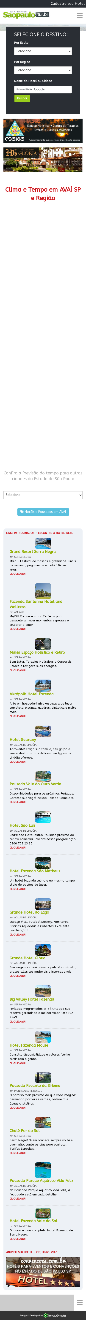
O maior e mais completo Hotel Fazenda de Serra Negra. (41, 1232)
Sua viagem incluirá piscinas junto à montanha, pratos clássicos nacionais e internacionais (43, 969)
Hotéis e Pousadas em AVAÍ (43, 512)
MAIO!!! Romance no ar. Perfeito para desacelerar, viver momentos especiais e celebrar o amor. (39, 620)
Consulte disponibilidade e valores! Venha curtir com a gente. (40, 1057)
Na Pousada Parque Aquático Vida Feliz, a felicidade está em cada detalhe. (40, 1192)
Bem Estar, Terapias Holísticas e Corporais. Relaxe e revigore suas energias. (41, 664)
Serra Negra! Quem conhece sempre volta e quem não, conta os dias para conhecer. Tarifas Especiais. (41, 1144)
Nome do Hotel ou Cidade (33, 81)
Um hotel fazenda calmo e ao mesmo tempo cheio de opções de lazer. (42, 883)
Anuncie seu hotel (19, 1252)
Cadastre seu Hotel (68, 3)
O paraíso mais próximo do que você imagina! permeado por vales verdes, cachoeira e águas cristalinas (43, 1099)
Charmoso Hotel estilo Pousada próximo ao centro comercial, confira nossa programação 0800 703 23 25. (43, 839)
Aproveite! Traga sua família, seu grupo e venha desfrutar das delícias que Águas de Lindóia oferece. (40, 753)
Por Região (22, 62)
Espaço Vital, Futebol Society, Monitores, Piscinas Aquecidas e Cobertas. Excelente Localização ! (39, 926)
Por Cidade (11, 486)
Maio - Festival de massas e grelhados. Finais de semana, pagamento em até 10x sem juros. (43, 565)
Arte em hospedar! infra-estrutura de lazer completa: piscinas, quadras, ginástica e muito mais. (43, 708)
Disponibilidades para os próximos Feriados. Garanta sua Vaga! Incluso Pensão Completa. (42, 796)
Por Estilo (21, 42)
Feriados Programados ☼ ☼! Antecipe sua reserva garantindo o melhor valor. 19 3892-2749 (42, 1013)
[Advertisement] (43, 330)
